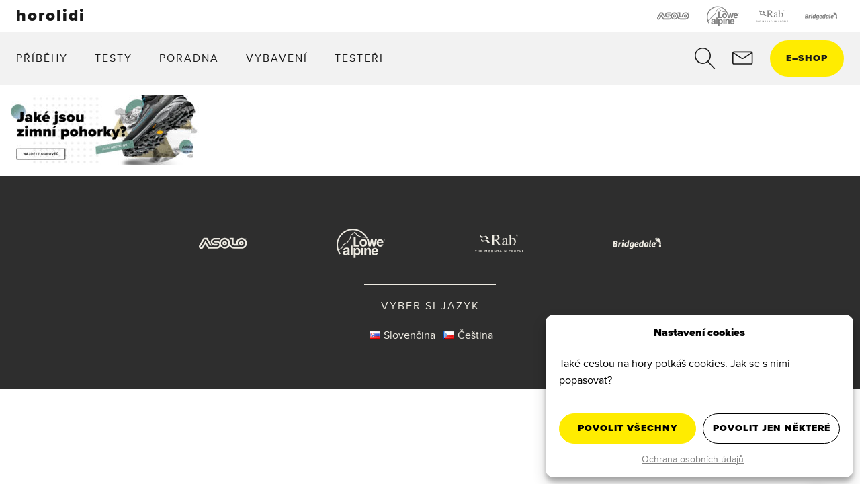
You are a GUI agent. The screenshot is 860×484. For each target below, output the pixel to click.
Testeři (359, 58)
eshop (807, 58)
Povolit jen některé (771, 428)
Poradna (189, 58)
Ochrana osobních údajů (693, 459)
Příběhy (42, 58)
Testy (113, 58)
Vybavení (277, 58)
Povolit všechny (627, 428)
